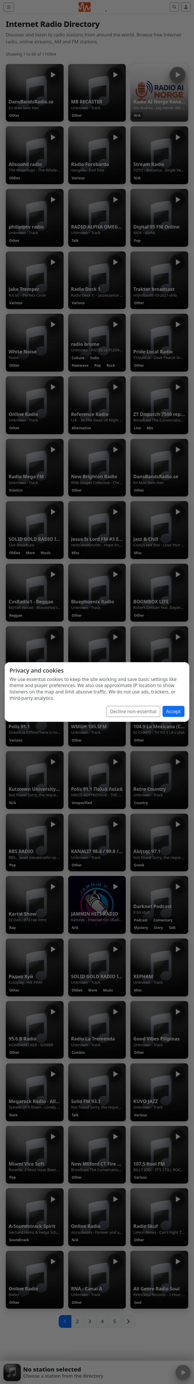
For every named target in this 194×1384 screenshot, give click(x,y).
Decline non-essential (133, 711)
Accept (173, 711)
